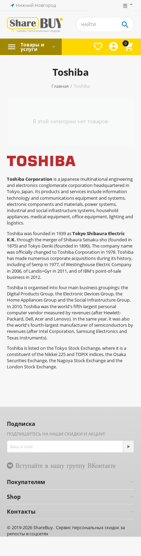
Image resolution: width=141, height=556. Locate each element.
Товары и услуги (32, 46)
